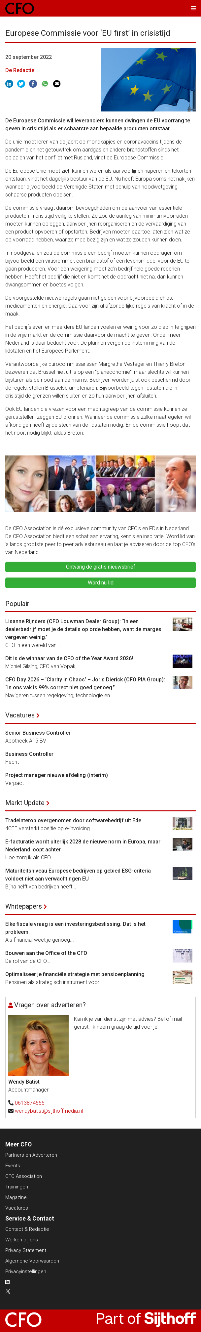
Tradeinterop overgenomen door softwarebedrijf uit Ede (73, 820)
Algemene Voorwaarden (32, 1261)
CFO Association (23, 1176)
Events (12, 1166)
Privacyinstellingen (25, 1271)
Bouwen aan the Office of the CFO (46, 953)
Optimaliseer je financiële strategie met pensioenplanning (75, 974)
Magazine (16, 1197)
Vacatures (20, 715)
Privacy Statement (25, 1250)
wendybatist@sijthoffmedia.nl (49, 1111)
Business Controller (29, 754)
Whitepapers (23, 906)
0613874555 (30, 1103)
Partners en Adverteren (31, 1155)
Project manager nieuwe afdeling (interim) (56, 775)
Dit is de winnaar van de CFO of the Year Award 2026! (69, 658)
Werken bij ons (21, 1240)
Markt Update (25, 803)
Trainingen (16, 1187)
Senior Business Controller (38, 733)
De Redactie (19, 70)
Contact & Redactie (27, 1229)
